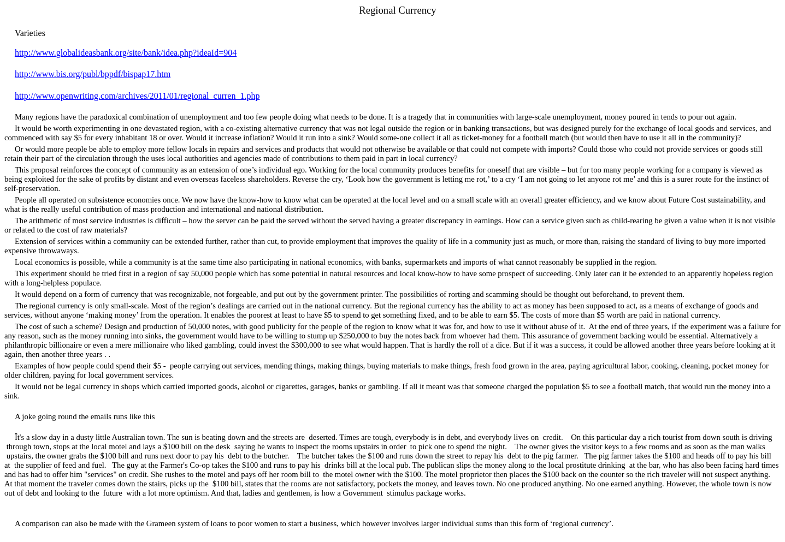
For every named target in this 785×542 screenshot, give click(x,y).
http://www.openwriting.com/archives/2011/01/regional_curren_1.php (137, 95)
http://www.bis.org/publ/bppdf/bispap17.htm (92, 74)
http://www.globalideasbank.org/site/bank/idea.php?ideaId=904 (126, 52)
